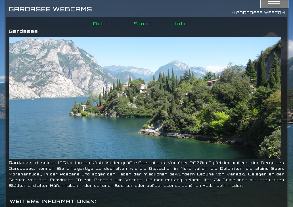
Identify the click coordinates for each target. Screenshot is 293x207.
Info (182, 23)
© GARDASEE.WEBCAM (258, 13)
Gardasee (20, 163)
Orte (101, 23)
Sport (144, 23)
